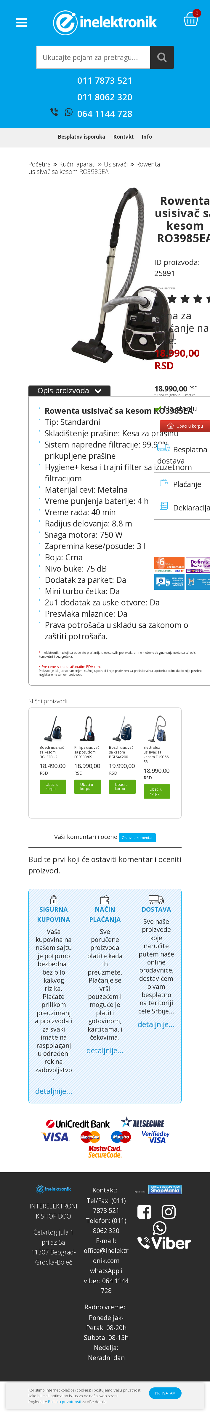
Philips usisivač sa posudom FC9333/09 (86, 762)
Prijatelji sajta (140, 1201)
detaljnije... (53, 1101)
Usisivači (116, 173)
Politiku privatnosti (64, 1401)
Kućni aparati (77, 173)
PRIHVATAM (165, 1393)
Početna (39, 173)
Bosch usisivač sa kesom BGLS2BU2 (52, 762)
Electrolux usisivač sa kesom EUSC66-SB (157, 764)
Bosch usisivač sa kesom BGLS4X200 (121, 762)
